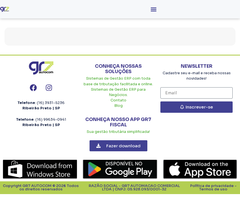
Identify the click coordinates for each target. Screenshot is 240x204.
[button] (153, 9)
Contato (118, 100)
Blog (118, 105)
